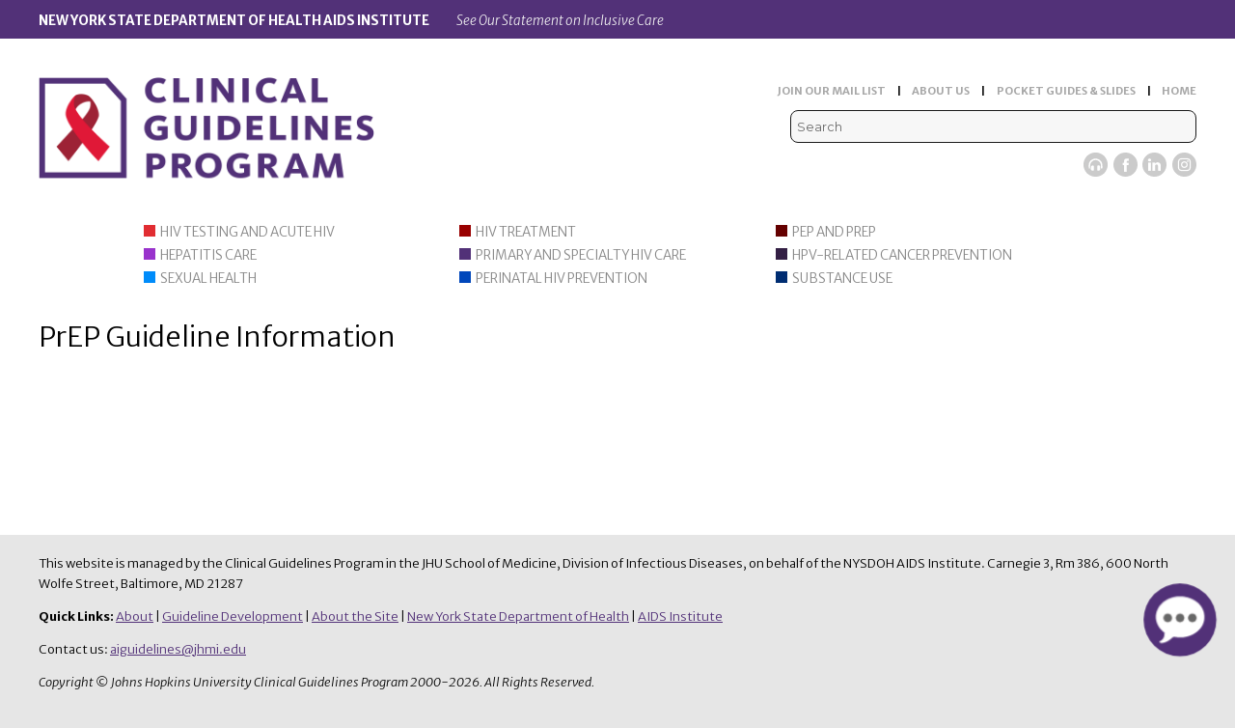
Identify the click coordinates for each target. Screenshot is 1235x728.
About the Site (355, 616)
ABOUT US (941, 91)
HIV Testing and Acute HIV (247, 232)
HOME (1179, 91)
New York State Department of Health (518, 616)
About (134, 616)
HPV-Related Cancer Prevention (902, 255)
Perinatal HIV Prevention (561, 278)
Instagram (1184, 165)
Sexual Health (208, 278)
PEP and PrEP (834, 232)
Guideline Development (232, 616)
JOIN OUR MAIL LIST (832, 91)
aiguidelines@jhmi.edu (178, 649)
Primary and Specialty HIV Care (581, 255)
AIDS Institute (680, 616)
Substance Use (842, 278)
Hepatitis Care (208, 255)
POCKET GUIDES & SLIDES (1066, 91)
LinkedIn (1154, 165)
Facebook (1125, 165)
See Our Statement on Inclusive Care (560, 21)
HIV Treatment (526, 232)
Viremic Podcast (1096, 165)
